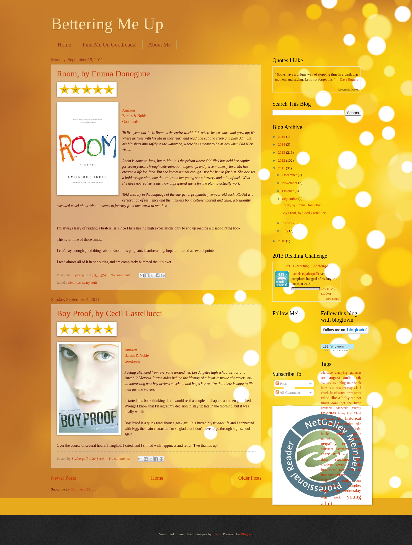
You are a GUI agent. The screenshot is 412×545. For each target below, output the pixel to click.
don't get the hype (346, 403)
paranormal (343, 449)
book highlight (337, 387)
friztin (216, 534)
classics (339, 393)
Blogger (246, 534)
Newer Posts (63, 478)
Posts (281, 384)
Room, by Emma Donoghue (103, 73)
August (287, 223)
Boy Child (354, 388)
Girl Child (354, 413)
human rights (343, 424)
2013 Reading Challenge (306, 266)
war (324, 497)
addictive (327, 372)
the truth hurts (333, 474)
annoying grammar (348, 372)
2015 (282, 137)
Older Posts (249, 478)
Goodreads (130, 122)
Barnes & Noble (134, 116)
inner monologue (341, 428)
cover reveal (354, 392)
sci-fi (346, 454)
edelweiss (342, 408)
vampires (354, 485)
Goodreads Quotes (348, 89)
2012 (282, 160)
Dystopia (327, 408)
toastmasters (354, 475)
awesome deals (329, 382)
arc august (330, 377)
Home (64, 45)
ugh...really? (343, 480)
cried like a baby (335, 397)
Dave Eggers (349, 79)
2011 (282, 168)
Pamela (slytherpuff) (305, 274)
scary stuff (90, 283)
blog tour (346, 383)
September (290, 199)
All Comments (287, 392)
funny (341, 413)
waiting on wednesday (341, 490)
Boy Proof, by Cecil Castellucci (109, 313)
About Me (159, 45)
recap (357, 449)
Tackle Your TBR (350, 470)
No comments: (121, 275)
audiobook (352, 377)
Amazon (128, 110)
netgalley (329, 443)
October (288, 191)
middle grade (348, 434)
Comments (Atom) (84, 489)
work (337, 497)
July (285, 231)
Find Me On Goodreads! (110, 45)
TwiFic (325, 480)
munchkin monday (341, 439)
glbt (340, 418)
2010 (282, 241)
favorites (74, 283)
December (290, 175)
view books (332, 298)
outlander (327, 449)
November (290, 183)
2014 (282, 144)
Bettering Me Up (107, 24)
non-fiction (351, 443)
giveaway (327, 418)
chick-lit (327, 393)
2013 (282, 152)
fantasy (356, 408)
